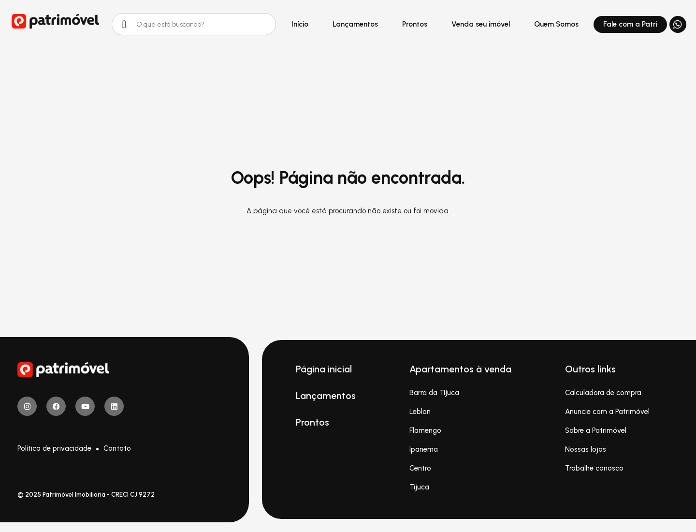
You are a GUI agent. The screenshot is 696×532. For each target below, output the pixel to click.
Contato (117, 448)
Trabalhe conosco (594, 468)
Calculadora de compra (603, 392)
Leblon (420, 411)
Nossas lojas (585, 449)
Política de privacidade (54, 448)
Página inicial (324, 369)
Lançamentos (355, 24)
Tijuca (419, 487)
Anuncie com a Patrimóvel (607, 411)
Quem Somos (556, 24)
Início (299, 24)
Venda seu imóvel (480, 24)
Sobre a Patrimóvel (595, 430)
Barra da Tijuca (434, 392)
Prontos (414, 24)
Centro (420, 468)
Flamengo (425, 430)
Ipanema (423, 449)
